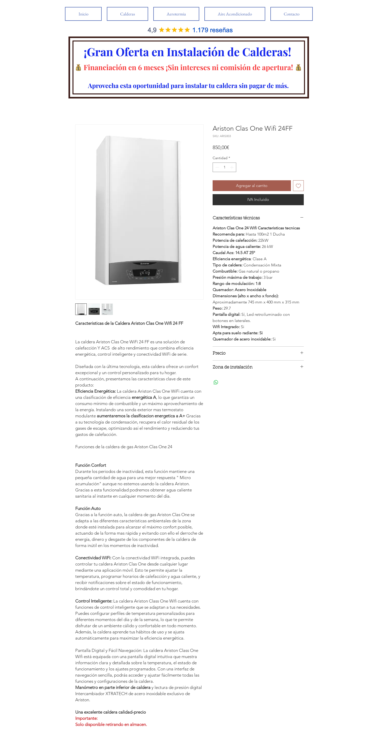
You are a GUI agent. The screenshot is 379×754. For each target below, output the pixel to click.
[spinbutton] (224, 167)
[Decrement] (216, 167)
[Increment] (232, 167)
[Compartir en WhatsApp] (216, 382)
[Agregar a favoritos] (298, 185)
